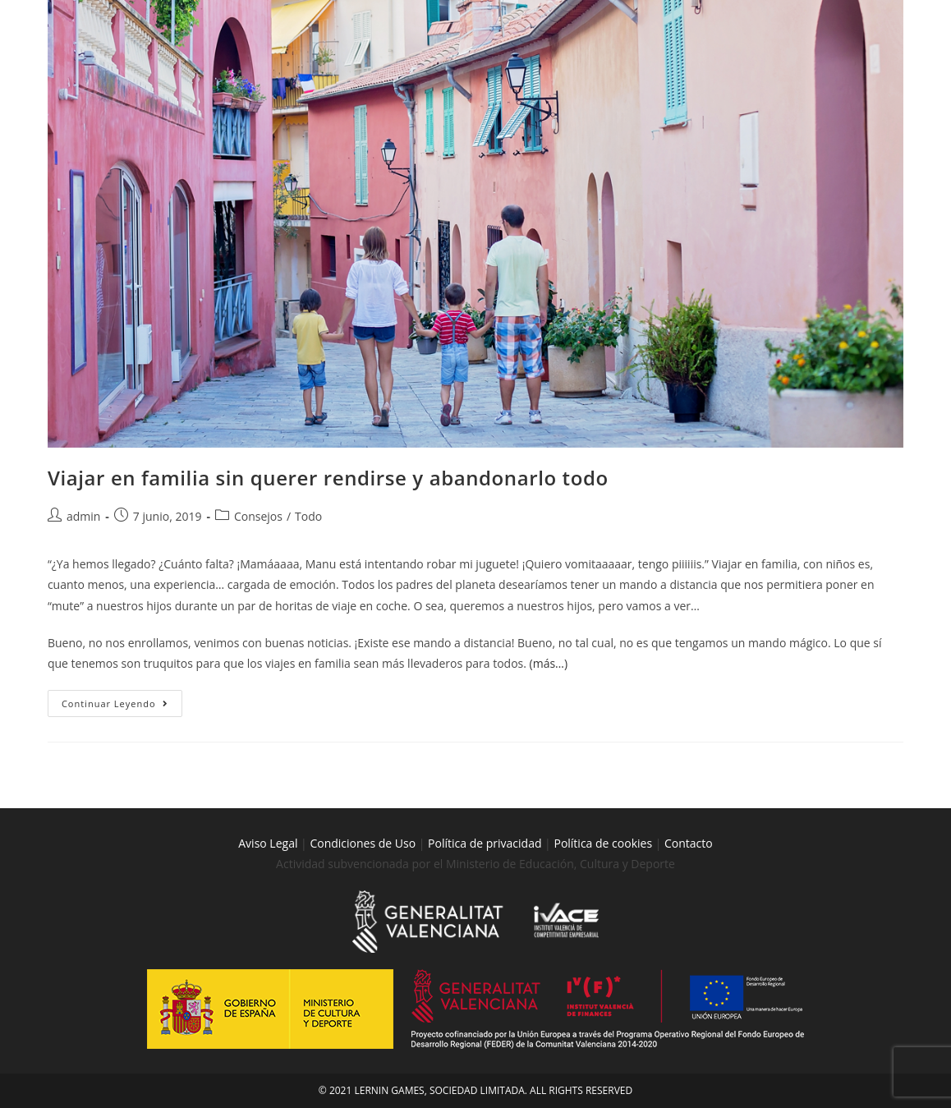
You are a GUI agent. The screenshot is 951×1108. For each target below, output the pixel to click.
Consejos (258, 516)
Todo (308, 516)
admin (83, 516)
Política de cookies (604, 843)
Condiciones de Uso (363, 843)
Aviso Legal (267, 843)
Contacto (688, 843)
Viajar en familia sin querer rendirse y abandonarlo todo (328, 477)
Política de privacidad (484, 843)
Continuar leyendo (122, 700)
